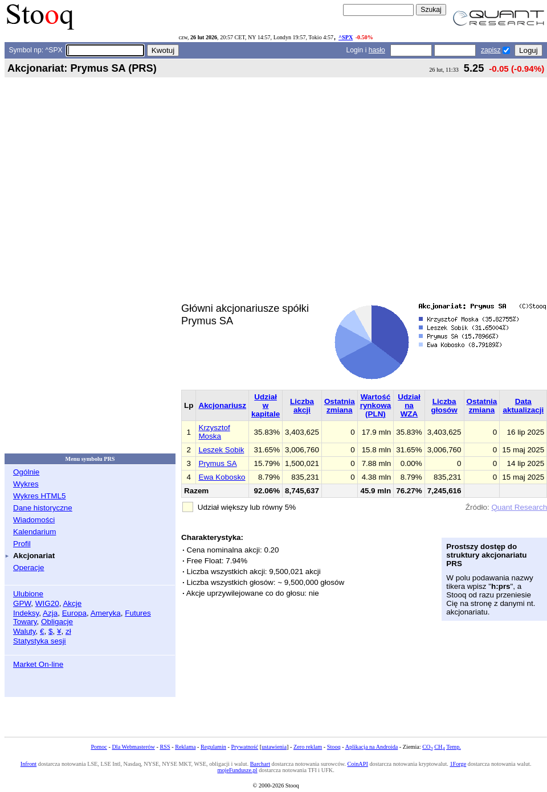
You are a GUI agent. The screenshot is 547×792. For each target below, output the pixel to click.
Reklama (185, 747)
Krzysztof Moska (214, 431)
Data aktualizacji (523, 405)
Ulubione (28, 593)
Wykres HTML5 (39, 496)
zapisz (490, 50)
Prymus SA (217, 463)
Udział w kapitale (265, 405)
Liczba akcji (302, 405)
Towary (25, 621)
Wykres (26, 484)
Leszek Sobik (221, 450)
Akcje (72, 603)
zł (68, 631)
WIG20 (47, 603)
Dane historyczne (42, 508)
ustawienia (274, 747)
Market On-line (38, 664)
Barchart (260, 764)
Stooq (334, 747)
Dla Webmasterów (133, 747)
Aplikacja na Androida (371, 747)
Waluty (24, 631)
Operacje (28, 567)
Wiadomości (34, 519)
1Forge (458, 764)
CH (439, 747)
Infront (28, 764)
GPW (22, 603)
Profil (22, 543)
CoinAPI (357, 764)
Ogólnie (26, 472)
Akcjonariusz (222, 405)
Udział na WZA (409, 405)
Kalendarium (34, 531)
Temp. (453, 747)
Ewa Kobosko (221, 477)
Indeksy (26, 613)
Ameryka (106, 613)
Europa (74, 613)
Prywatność (245, 747)
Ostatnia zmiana (339, 405)
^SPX (345, 37)
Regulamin (213, 747)
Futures (138, 613)
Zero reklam (307, 747)
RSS (165, 747)
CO (427, 747)
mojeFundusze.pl (237, 770)
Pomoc (99, 747)
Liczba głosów (444, 405)
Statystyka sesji (39, 641)
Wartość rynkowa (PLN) (375, 405)
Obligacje (57, 621)
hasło (377, 50)
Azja (50, 613)
